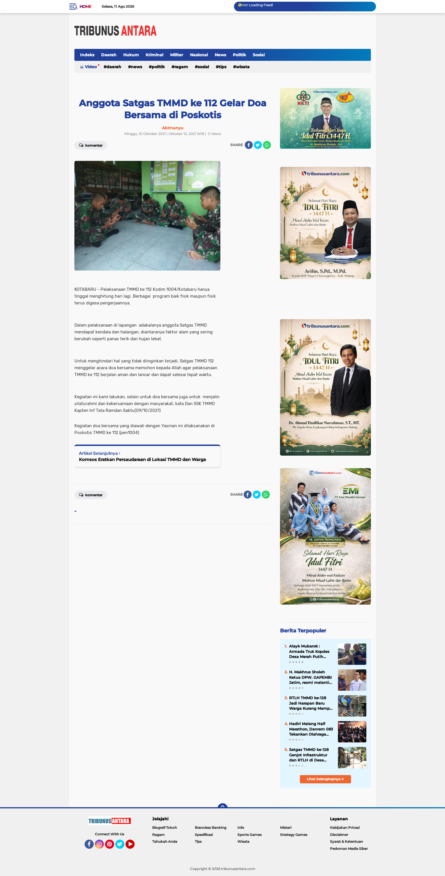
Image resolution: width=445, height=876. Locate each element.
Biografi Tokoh (164, 827)
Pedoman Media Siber (349, 848)
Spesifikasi (204, 835)
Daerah (108, 54)
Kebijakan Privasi (345, 827)
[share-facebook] (249, 145)
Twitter (122, 847)
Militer (176, 54)
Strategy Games (293, 835)
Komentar (91, 145)
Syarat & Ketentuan (346, 841)
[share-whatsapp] (267, 145)
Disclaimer (339, 835)
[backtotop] (223, 808)
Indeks (87, 54)
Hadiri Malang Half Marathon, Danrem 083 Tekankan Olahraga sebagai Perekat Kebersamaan (311, 729)
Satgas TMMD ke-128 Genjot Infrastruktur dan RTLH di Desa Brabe (309, 755)
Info (240, 827)
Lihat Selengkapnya (325, 779)
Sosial (259, 54)
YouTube (134, 847)
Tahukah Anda (164, 841)
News (220, 54)
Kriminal (154, 54)
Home (85, 6)
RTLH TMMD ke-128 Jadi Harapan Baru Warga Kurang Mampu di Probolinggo (310, 703)
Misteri (285, 827)
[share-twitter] (258, 145)
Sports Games (249, 835)
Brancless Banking (210, 827)
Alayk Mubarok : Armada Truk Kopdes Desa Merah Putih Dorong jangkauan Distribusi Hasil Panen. (311, 651)
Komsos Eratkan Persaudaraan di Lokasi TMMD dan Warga (142, 459)
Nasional (199, 54)
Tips (222, 66)
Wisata (243, 66)
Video (91, 66)
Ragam (181, 66)
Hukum (131, 54)
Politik (239, 54)
